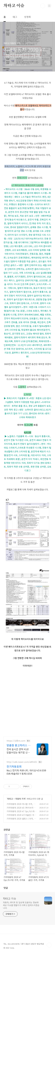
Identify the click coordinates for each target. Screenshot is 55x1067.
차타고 (10, 911)
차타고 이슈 (14, 6)
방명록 (27, 17)
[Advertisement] (27, 103)
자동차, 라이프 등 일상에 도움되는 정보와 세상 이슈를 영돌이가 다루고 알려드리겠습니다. (21, 1017)
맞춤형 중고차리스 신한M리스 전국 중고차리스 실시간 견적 (19, 857)
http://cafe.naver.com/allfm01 (22, 874)
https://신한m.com (16, 853)
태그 (15, 17)
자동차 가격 (20, 911)
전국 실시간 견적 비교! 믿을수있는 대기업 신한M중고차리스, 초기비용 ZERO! (18, 863)
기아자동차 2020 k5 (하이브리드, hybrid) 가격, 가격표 (21, 922)
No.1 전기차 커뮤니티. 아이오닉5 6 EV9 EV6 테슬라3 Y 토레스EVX (26, 884)
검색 (42, 6)
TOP (49, 1057)
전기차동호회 (14, 879)
